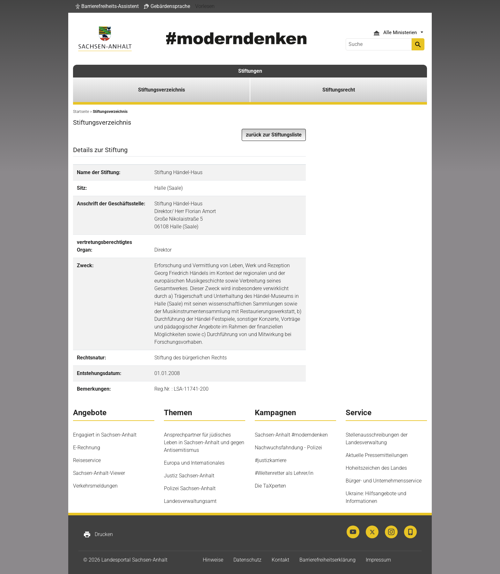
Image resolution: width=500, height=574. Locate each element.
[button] (107, 6)
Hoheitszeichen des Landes (376, 468)
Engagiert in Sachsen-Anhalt (104, 435)
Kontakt (280, 560)
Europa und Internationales (194, 463)
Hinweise (213, 560)
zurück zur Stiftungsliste (274, 135)
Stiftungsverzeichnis (161, 90)
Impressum (378, 560)
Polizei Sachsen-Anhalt (190, 488)
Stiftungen (250, 71)
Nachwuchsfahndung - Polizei (288, 448)
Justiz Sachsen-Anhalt (189, 476)
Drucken (98, 534)
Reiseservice (87, 460)
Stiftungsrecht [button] (338, 90)
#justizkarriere (270, 460)
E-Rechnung (86, 448)
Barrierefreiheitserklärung (327, 560)
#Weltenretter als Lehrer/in (284, 473)
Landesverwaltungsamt (190, 501)
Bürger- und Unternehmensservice (384, 481)
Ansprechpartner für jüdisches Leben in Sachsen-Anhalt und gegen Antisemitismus (204, 442)
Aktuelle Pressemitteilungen (377, 455)
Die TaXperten (270, 486)
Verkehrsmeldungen (95, 486)
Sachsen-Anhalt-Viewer (99, 473)
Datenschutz (247, 560)
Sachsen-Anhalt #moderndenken (291, 435)
